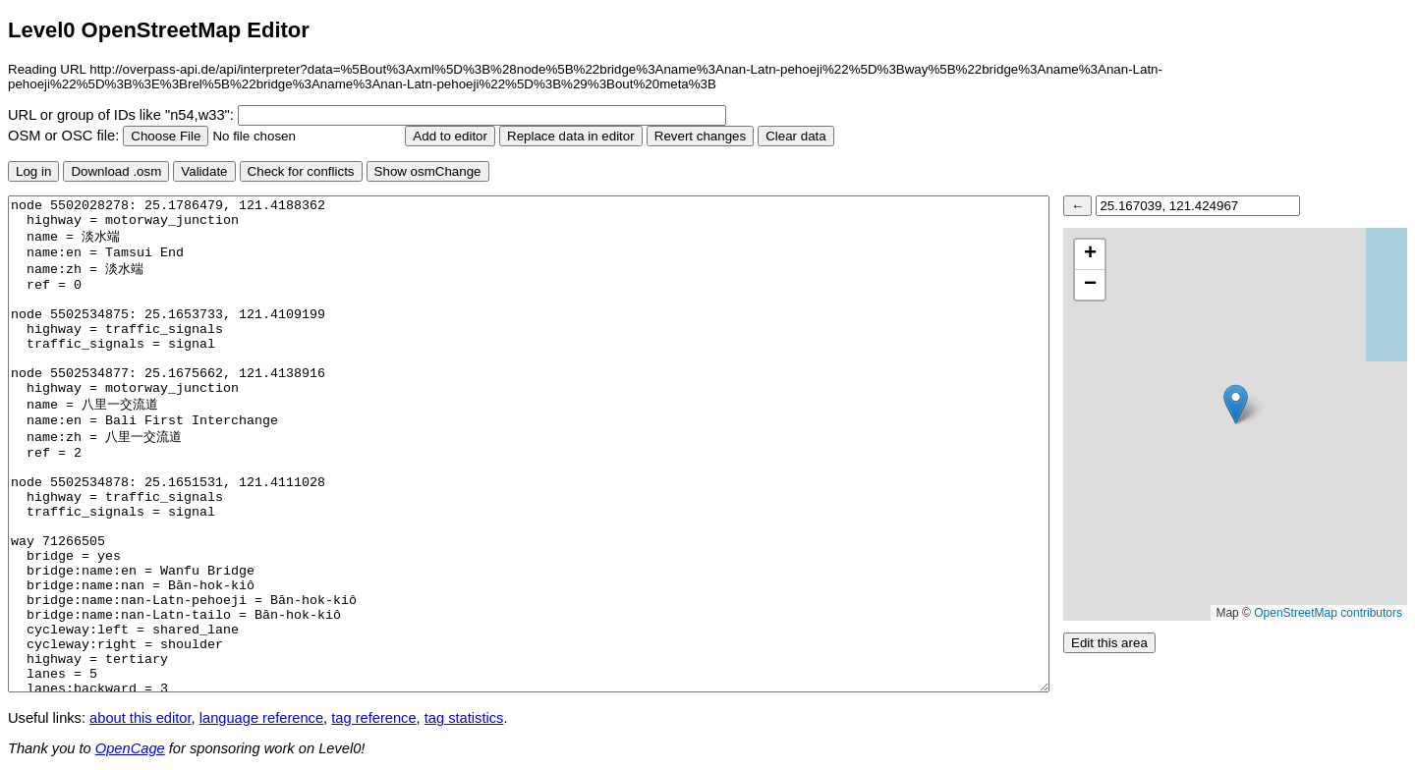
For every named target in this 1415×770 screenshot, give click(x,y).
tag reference (373, 718)
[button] (1235, 404)
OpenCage (130, 748)
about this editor (140, 718)
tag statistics (464, 718)
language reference (261, 718)
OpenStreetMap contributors (1328, 613)
